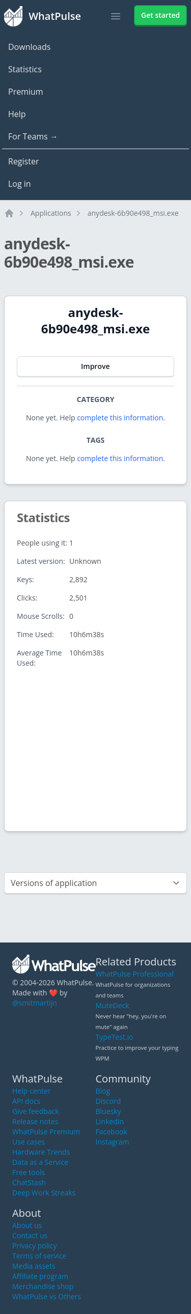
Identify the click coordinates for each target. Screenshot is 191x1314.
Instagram (112, 1142)
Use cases (28, 1142)
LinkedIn (110, 1121)
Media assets (34, 1266)
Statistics (25, 69)
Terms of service (39, 1256)
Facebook (111, 1131)
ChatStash (29, 1182)
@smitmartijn (34, 1003)
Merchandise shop (42, 1286)
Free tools (28, 1172)
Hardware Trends (41, 1152)
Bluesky (108, 1111)
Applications (51, 213)
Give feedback (35, 1111)
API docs (26, 1101)
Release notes (35, 1121)
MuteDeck (112, 1005)
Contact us (29, 1235)
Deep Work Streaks (43, 1192)
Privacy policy (34, 1245)
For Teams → (33, 136)
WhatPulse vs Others (46, 1296)
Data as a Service (40, 1162)
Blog (103, 1091)
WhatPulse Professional (135, 974)
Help (17, 114)
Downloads (29, 46)
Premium (25, 91)
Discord (108, 1101)
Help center (31, 1091)
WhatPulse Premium (46, 1131)
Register (23, 161)
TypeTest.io (114, 1037)
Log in (19, 183)
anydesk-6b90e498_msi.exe (133, 213)
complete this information (120, 417)
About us (27, 1225)
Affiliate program (40, 1276)
